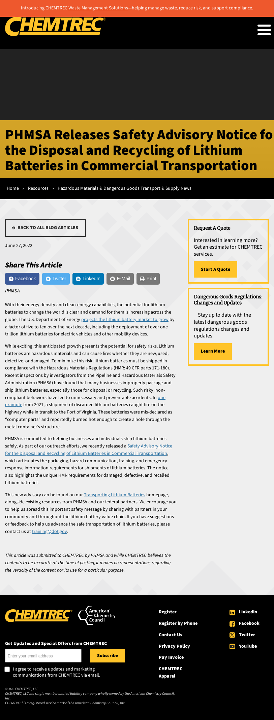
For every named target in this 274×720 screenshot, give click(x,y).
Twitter (247, 635)
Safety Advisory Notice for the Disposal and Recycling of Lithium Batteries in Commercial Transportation (88, 450)
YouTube (248, 646)
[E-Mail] (119, 279)
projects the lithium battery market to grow (125, 319)
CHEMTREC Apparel (170, 672)
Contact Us (170, 635)
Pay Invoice (171, 657)
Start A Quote (215, 269)
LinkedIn (248, 612)
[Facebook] (22, 279)
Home (13, 188)
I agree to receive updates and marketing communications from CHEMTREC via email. (56, 672)
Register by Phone (178, 623)
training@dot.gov (49, 531)
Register (168, 612)
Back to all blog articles (48, 227)
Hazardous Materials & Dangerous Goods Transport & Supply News (124, 188)
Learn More (213, 351)
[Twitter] (56, 279)
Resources (38, 188)
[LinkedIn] (88, 279)
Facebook (249, 623)
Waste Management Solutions (98, 8)
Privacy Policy (174, 646)
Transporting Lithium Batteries (114, 495)
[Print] (148, 279)
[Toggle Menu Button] (264, 30)
